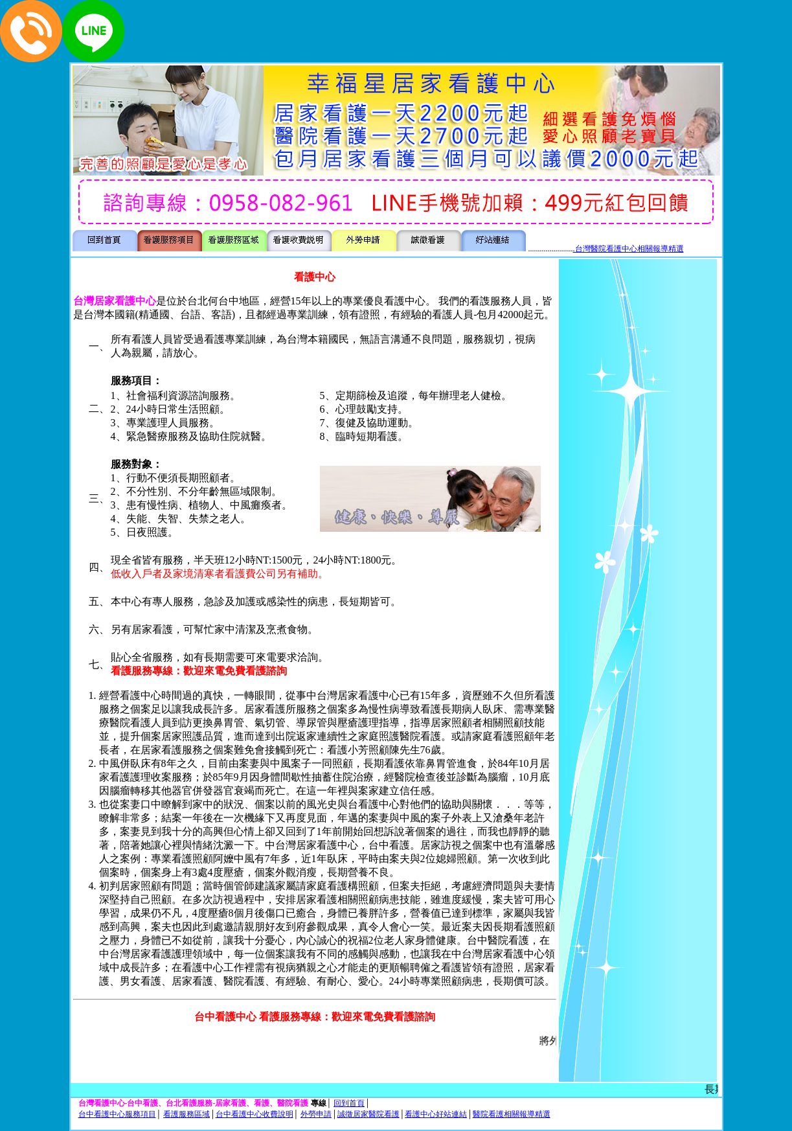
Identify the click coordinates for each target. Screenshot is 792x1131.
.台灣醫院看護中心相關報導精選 (628, 248)
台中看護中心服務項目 (117, 1114)
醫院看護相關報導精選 (511, 1114)
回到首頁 (349, 1103)
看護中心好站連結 (436, 1114)
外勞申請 (316, 1114)
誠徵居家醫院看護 (368, 1114)
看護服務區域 (186, 1114)
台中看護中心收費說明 (254, 1114)
